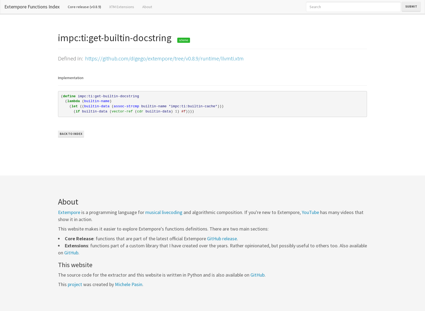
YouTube (310, 212)
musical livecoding (163, 212)
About (147, 6)
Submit (411, 6)
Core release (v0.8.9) (86, 6)
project (75, 284)
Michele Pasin (128, 284)
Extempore (69, 212)
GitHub (71, 253)
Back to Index (71, 134)
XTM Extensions (121, 6)
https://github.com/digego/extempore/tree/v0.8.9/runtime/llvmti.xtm (164, 58)
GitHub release (222, 238)
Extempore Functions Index (32, 7)
